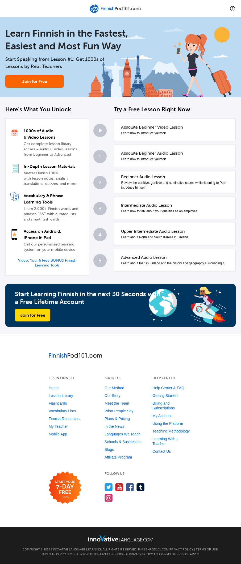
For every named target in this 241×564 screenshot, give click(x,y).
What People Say (119, 411)
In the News (114, 426)
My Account (162, 416)
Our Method (114, 388)
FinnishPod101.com (153, 549)
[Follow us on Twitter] (109, 487)
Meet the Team (117, 403)
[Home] (116, 12)
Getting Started (164, 395)
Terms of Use (207, 549)
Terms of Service (175, 554)
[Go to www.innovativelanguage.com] (120, 538)
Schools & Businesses (123, 442)
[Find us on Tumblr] (140, 487)
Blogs (109, 449)
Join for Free (34, 81)
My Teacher (58, 426)
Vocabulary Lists (62, 411)
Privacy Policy (181, 549)
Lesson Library (61, 395)
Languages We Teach (122, 434)
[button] (233, 8)
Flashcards (58, 403)
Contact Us (161, 451)
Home (54, 388)
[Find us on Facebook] (130, 487)
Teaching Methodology (171, 431)
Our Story (113, 395)
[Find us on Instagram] (109, 498)
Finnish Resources (64, 419)
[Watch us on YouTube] (119, 487)
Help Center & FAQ (168, 388)
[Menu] (8, 8)
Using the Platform (167, 423)
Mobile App (58, 434)
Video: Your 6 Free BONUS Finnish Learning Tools (47, 263)
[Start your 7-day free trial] (65, 488)
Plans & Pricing (117, 419)
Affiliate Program (118, 457)
